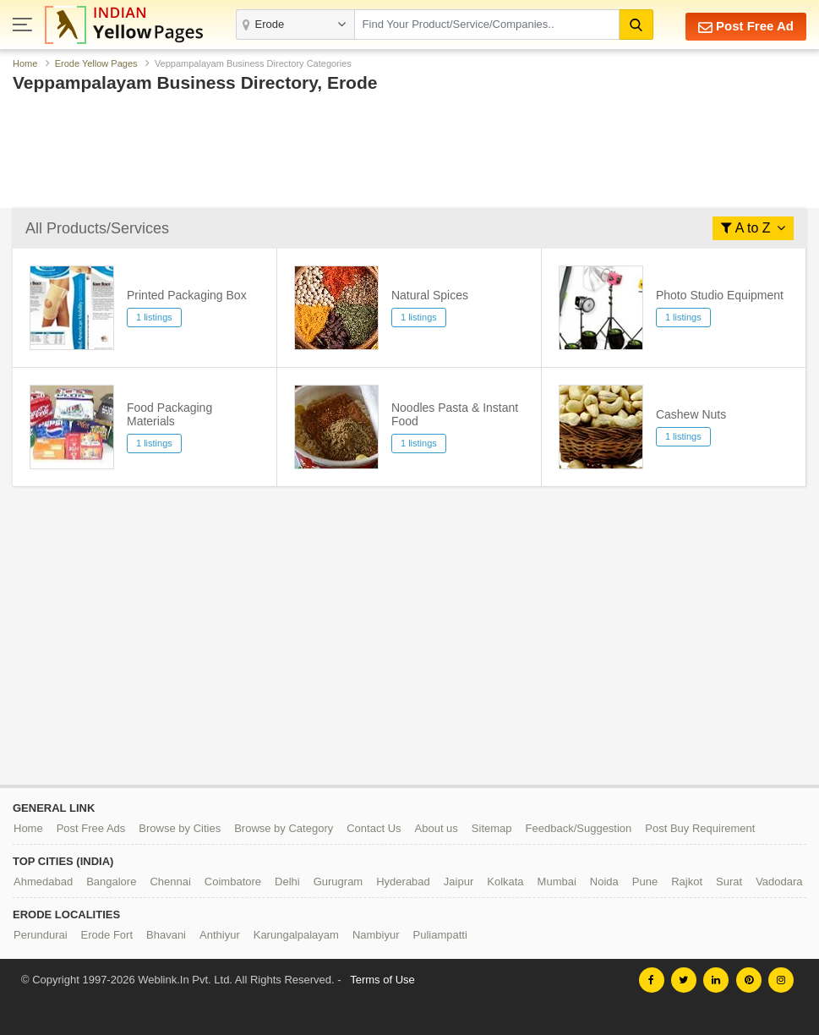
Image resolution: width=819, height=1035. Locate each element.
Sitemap (492, 828)
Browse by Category (283, 828)
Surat (729, 881)
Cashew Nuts (691, 414)
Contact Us (374, 828)
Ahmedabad (43, 881)
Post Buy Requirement (700, 828)
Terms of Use (382, 979)
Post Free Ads (91, 828)
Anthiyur (219, 934)
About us (436, 828)
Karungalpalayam (296, 934)
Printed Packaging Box (187, 295)
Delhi (287, 881)
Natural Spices (429, 295)
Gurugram (338, 881)
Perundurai (41, 934)
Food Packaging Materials (169, 414)
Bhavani (166, 934)
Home (25, 63)
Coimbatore (233, 881)
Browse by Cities (180, 828)
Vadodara (779, 881)
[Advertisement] (409, 155)
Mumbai (557, 881)
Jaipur (458, 881)
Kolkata (505, 881)
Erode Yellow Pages (96, 63)
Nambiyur (376, 934)
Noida (604, 881)
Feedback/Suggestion (579, 828)
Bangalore (111, 881)
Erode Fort (107, 934)
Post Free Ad (746, 27)
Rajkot (686, 881)
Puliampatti (440, 934)
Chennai (170, 881)
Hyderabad (403, 881)
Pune (645, 881)
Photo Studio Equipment (720, 295)
